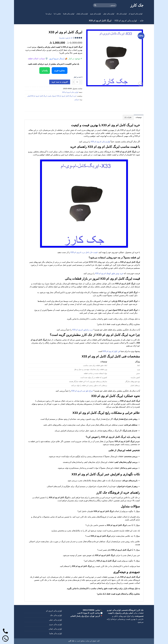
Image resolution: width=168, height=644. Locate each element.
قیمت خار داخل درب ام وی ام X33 (84, 252)
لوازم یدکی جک (121, 14)
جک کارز (137, 5)
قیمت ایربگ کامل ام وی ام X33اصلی (39, 96)
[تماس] (5, 631)
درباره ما (49, 14)
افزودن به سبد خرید (60, 82)
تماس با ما (57, 14)
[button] (140, 84)
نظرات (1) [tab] (128, 117)
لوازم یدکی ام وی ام (135, 14)
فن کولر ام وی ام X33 (111, 351)
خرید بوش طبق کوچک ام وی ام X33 (109, 273)
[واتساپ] (5, 638)
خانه (142, 20)
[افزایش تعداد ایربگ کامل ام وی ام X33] (73, 81)
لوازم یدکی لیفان (82, 14)
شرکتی (76, 99)
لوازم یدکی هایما (68, 14)
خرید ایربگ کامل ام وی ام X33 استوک (64, 96)
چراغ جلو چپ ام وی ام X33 (82, 391)
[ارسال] (95, 5)
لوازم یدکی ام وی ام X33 (125, 20)
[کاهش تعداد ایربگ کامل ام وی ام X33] (80, 81)
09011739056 (88, 610)
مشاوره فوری (60, 70)
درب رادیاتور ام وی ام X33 (82, 330)
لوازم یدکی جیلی (108, 14)
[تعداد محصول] (77, 81)
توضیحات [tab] (139, 117)
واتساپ (44, 70)
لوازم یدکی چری (95, 14)
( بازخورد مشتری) (65, 38)
